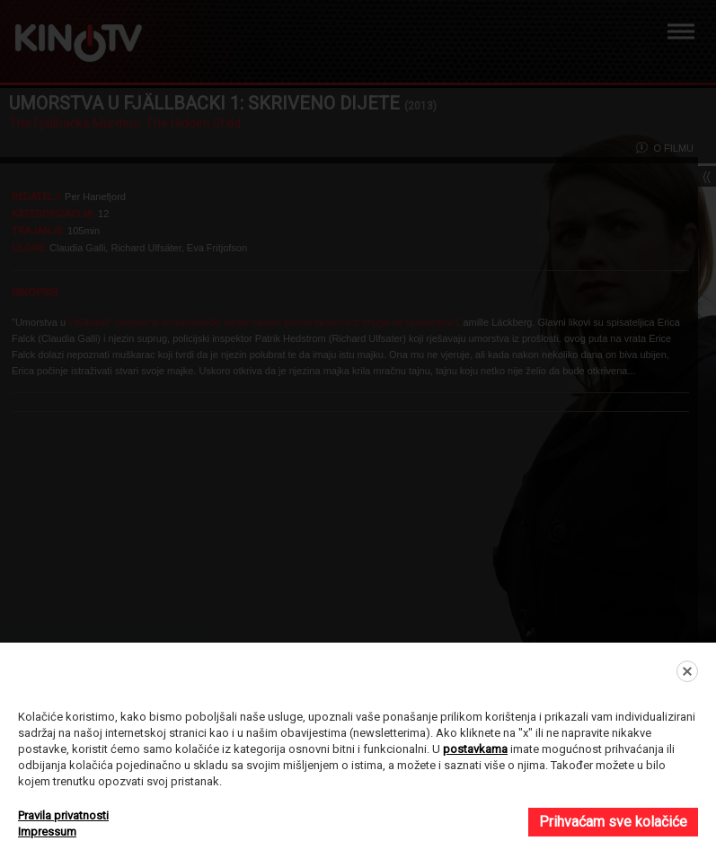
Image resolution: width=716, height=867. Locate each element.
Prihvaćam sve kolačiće (613, 821)
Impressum (47, 831)
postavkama (475, 749)
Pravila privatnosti (63, 815)
